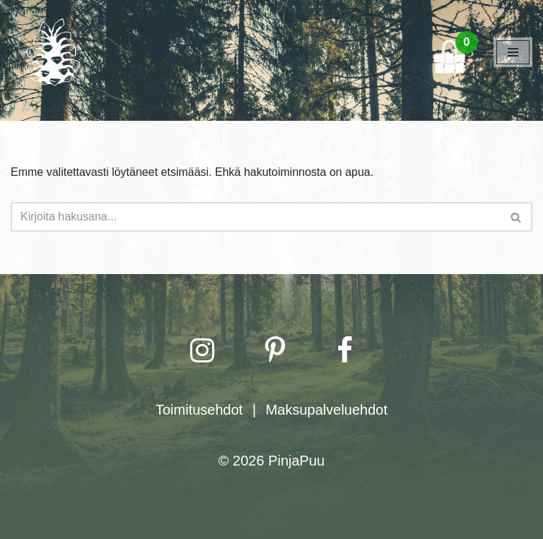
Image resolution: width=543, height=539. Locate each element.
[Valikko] (513, 52)
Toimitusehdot (199, 409)
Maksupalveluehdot (326, 409)
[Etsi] (256, 217)
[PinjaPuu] (53, 52)
